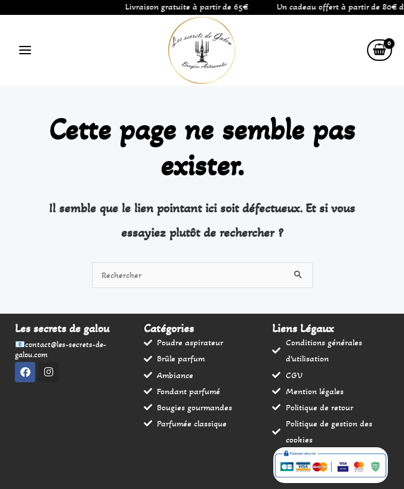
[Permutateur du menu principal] (25, 50)
